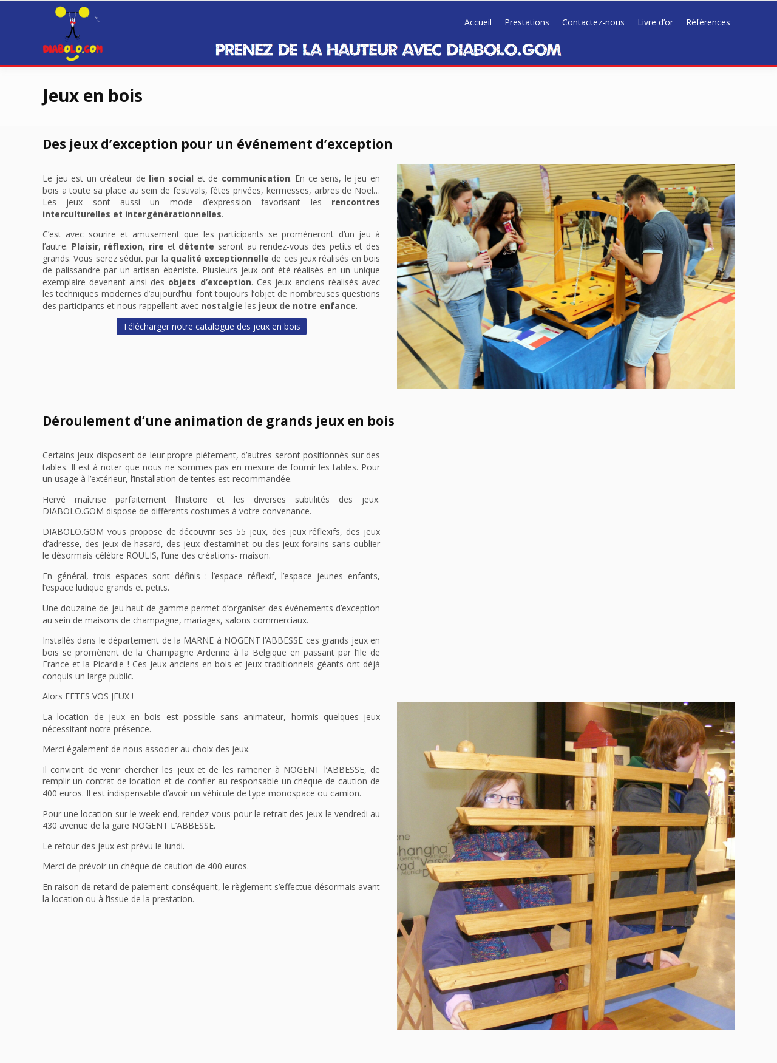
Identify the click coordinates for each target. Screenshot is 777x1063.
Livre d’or (655, 22)
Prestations (526, 22)
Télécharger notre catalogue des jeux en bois (211, 326)
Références (708, 22)
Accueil (478, 22)
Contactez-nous (593, 22)
